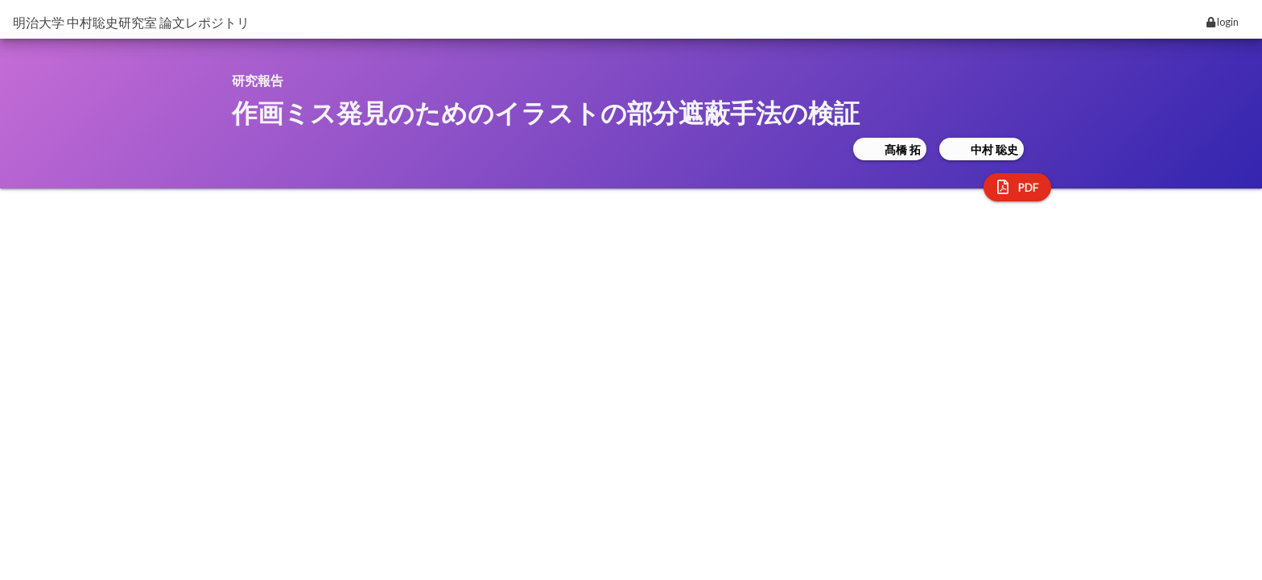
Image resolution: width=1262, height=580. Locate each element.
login (1222, 21)
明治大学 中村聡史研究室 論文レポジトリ (131, 22)
